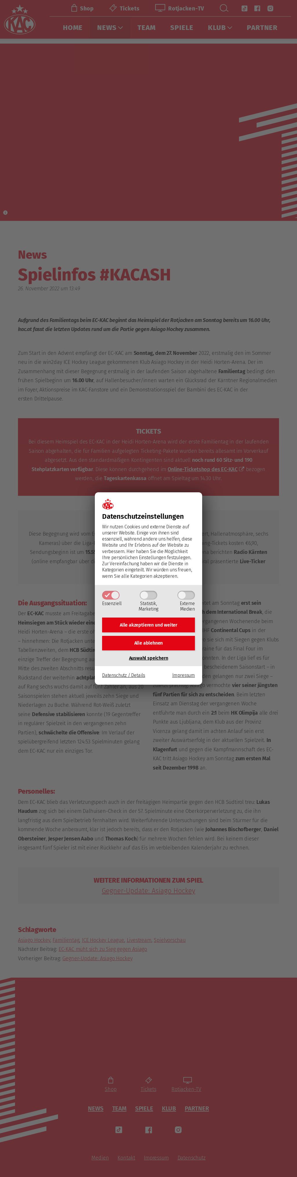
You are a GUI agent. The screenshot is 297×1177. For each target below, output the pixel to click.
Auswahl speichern (148, 660)
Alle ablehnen (148, 644)
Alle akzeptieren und (148, 624)
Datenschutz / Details (123, 677)
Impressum (183, 677)
